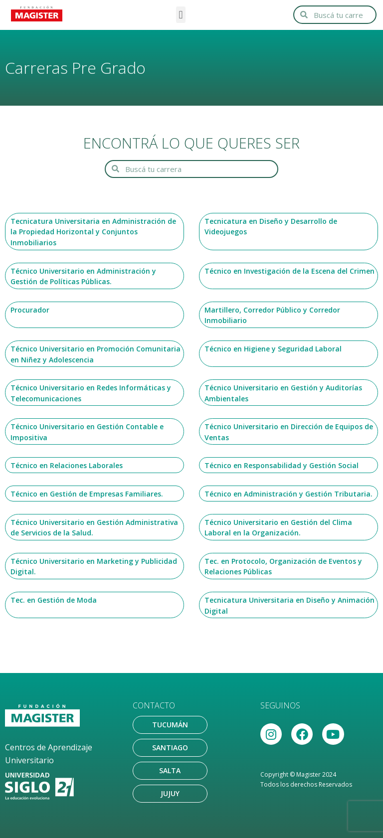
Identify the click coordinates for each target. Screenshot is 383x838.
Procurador (29, 310)
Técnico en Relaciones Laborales (66, 465)
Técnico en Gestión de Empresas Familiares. (86, 494)
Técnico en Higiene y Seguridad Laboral (273, 348)
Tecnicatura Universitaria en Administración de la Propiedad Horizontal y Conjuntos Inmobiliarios (93, 231)
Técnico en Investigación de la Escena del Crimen (289, 271)
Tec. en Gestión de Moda (53, 600)
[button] (181, 14)
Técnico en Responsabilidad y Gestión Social (281, 465)
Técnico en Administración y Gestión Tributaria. (288, 494)
